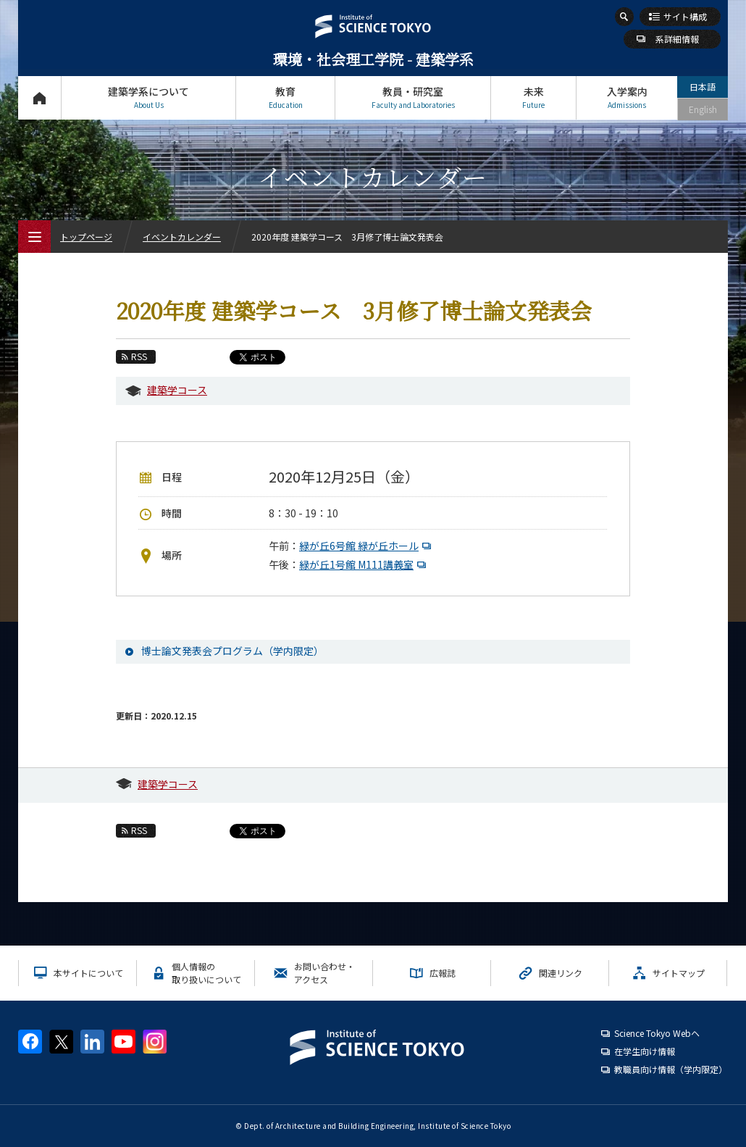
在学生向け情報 (644, 1051)
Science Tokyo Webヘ (657, 1033)
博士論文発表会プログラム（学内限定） (232, 650)
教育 (285, 97)
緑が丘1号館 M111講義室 (364, 564)
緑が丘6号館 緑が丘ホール (367, 545)
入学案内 (627, 97)
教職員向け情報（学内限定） (670, 1069)
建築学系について (148, 97)
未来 (533, 97)
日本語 (703, 86)
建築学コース (177, 390)
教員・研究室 (412, 97)
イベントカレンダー (182, 236)
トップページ (39, 97)
